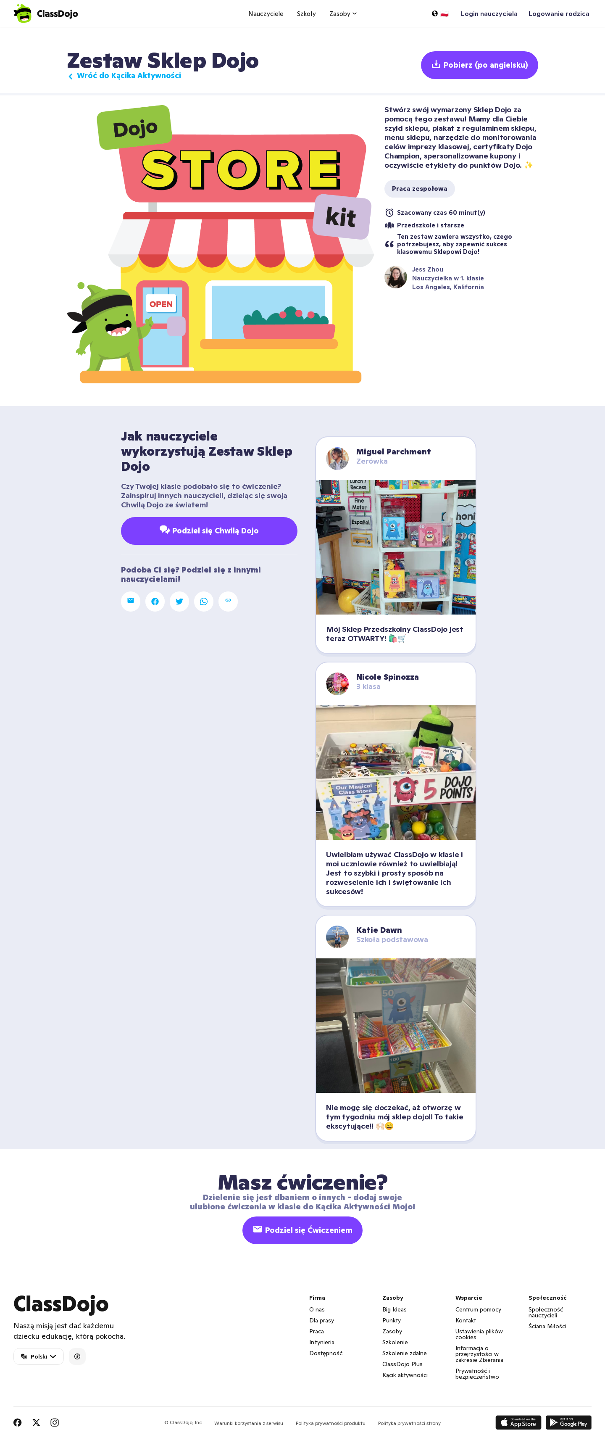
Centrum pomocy (478, 1309)
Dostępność (325, 1353)
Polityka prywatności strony (409, 1423)
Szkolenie (395, 1342)
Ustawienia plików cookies (479, 1334)
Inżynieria (321, 1342)
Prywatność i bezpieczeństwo (477, 1373)
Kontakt (465, 1320)
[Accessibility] (77, 1356)
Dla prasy (321, 1320)
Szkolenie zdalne (404, 1353)
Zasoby (392, 1331)
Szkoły (306, 14)
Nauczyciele (266, 14)
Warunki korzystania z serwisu (248, 1423)
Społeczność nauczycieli (546, 1312)
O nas (317, 1309)
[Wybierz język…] (440, 13)
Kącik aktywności (405, 1375)
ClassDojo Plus (402, 1364)
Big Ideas (394, 1309)
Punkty (391, 1320)
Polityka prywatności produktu (331, 1423)
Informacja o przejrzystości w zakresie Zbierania (479, 1354)
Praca (316, 1331)
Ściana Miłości (547, 1326)
